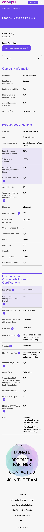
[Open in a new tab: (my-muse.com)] (7, 37)
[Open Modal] (4, 181)
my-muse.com (29, 111)
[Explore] (22, 58)
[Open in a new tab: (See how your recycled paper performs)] (16, 48)
